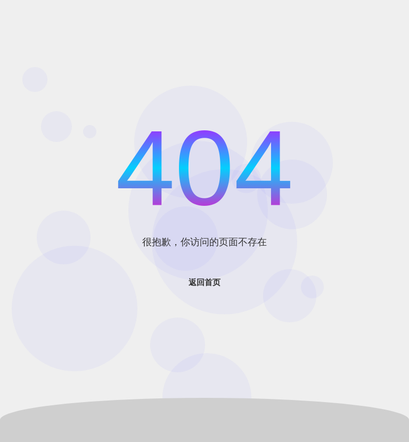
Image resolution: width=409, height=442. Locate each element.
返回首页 (204, 282)
